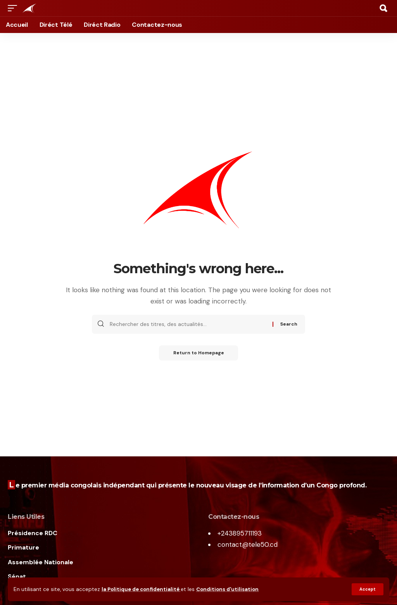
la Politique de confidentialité (142, 589)
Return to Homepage (198, 353)
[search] (383, 8)
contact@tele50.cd (247, 544)
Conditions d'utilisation (230, 589)
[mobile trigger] (14, 8)
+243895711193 (239, 533)
